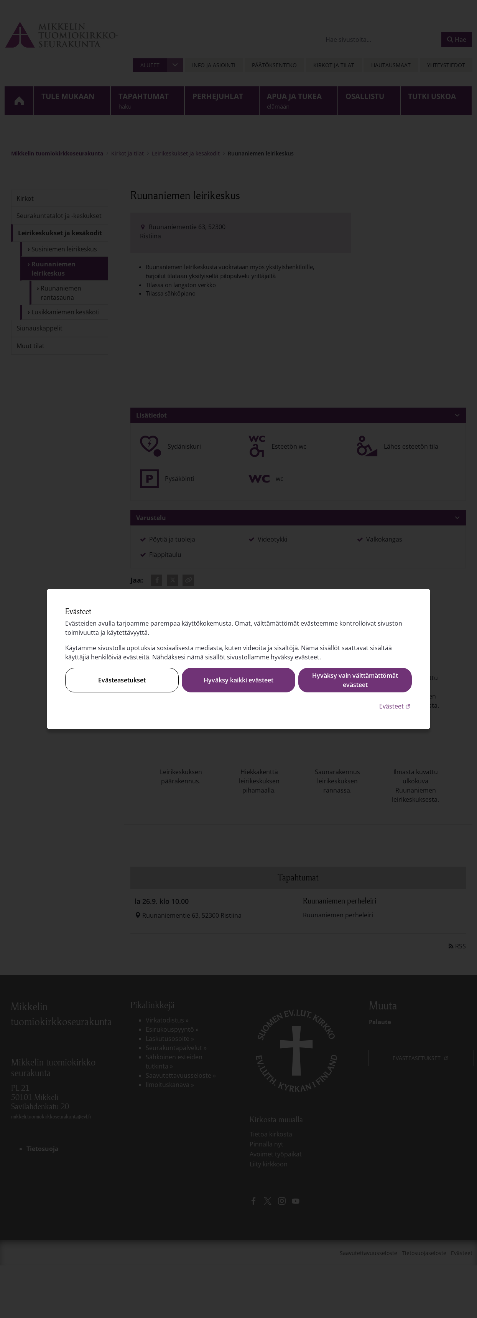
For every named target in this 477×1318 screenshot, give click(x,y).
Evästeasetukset (122, 680)
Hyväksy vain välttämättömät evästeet (355, 680)
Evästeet (395, 706)
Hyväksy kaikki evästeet (238, 680)
